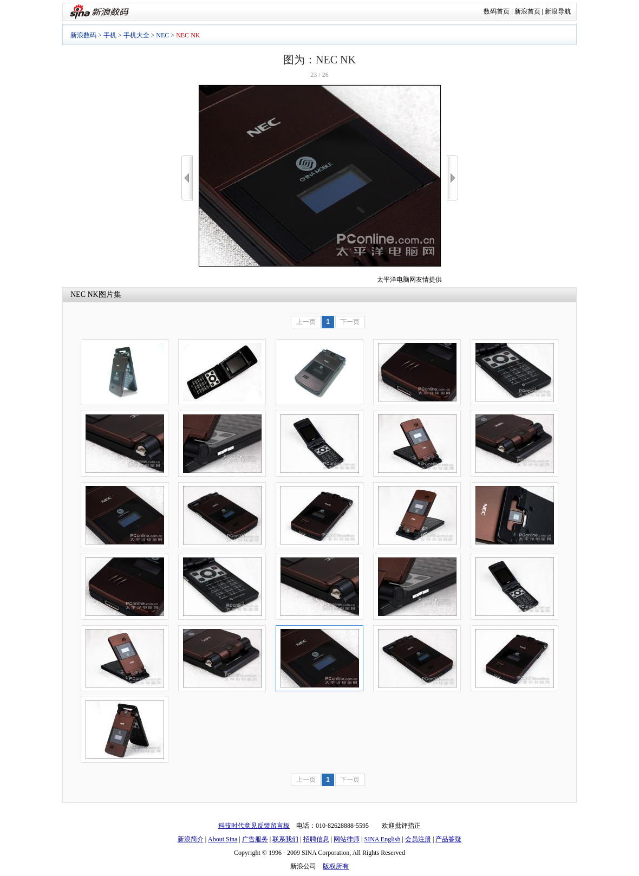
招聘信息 (316, 839)
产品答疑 (448, 839)
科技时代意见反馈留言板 (254, 825)
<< (187, 177)
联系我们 (285, 839)
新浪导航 (558, 11)
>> (452, 177)
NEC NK (84, 294)
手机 (109, 35)
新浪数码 (83, 35)
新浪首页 (527, 11)
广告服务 (255, 839)
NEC (162, 35)
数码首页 (497, 11)
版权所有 (336, 866)
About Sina (222, 839)
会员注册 (418, 839)
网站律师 (347, 839)
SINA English (382, 839)
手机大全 (136, 35)
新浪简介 (191, 839)
